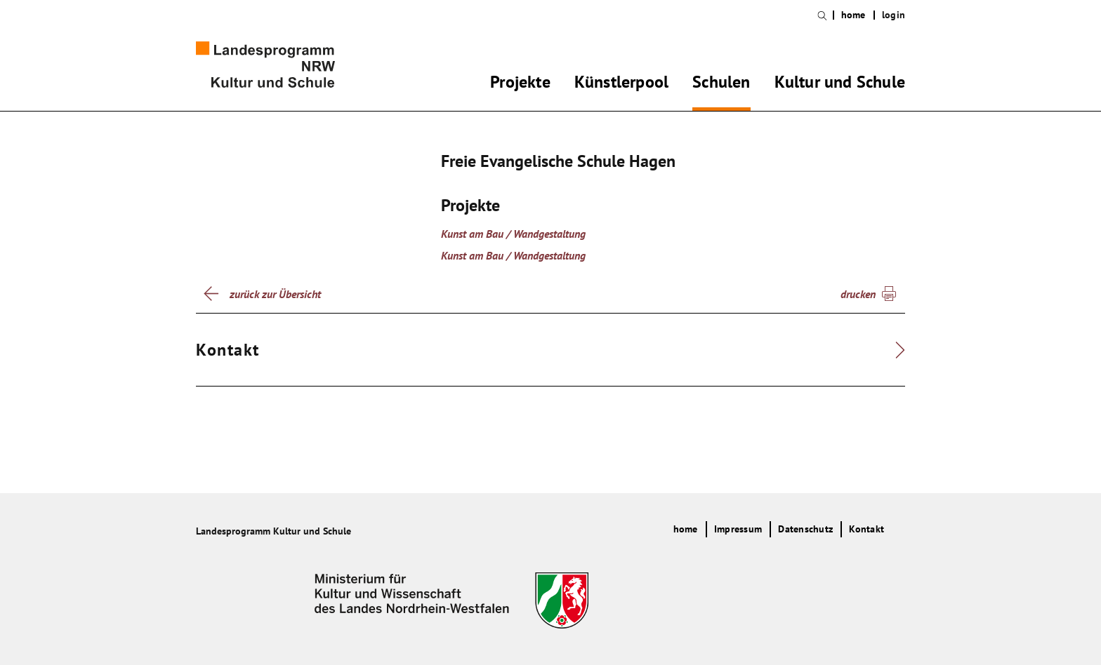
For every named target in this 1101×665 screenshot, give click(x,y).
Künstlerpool (621, 84)
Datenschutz (805, 529)
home (853, 15)
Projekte (520, 84)
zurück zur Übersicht (275, 294)
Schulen (721, 84)
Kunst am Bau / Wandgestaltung (513, 234)
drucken (858, 294)
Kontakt (866, 529)
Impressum (738, 529)
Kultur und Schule (839, 84)
